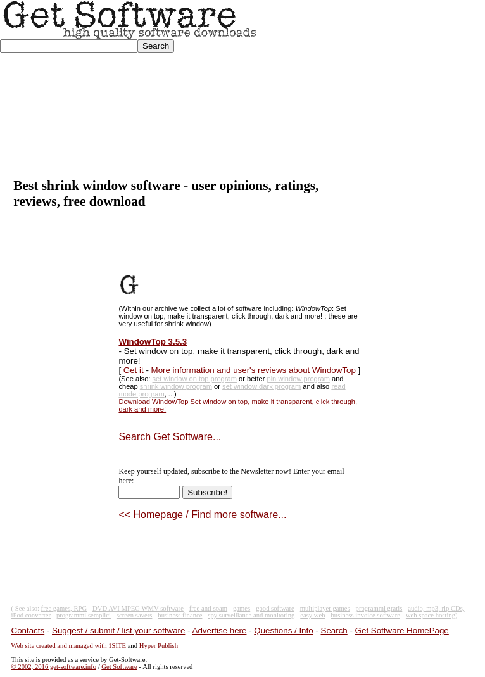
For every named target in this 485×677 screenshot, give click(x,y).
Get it (133, 370)
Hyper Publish (158, 645)
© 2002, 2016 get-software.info (53, 666)
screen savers (135, 615)
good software (275, 608)
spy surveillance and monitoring (251, 615)
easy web (312, 615)
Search (334, 630)
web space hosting (430, 615)
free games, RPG (64, 608)
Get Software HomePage (402, 630)
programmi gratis (379, 608)
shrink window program (176, 386)
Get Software (119, 666)
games (241, 608)
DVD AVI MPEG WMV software (138, 608)
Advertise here (219, 630)
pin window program (298, 379)
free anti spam (208, 608)
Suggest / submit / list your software (118, 630)
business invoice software (366, 615)
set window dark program (261, 386)
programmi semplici (83, 615)
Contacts (28, 630)
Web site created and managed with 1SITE (68, 645)
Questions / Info (283, 630)
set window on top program (195, 379)
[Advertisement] (371, 89)
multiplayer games (325, 608)
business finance (180, 615)
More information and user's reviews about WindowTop (253, 370)
